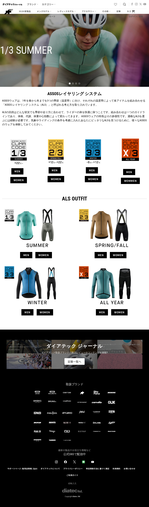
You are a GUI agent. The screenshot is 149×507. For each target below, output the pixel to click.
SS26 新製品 (25, 11)
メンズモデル (44, 11)
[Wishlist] (115, 4)
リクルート (50, 16)
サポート (34, 16)
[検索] (124, 4)
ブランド (32, 4)
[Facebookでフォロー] (132, 4)
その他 (106, 11)
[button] (131, 11)
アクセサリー (89, 11)
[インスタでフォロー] (136, 4)
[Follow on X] (140, 4)
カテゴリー (48, 4)
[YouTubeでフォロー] (144, 4)
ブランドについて (14, 16)
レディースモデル (66, 11)
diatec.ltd (76, 496)
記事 (119, 11)
